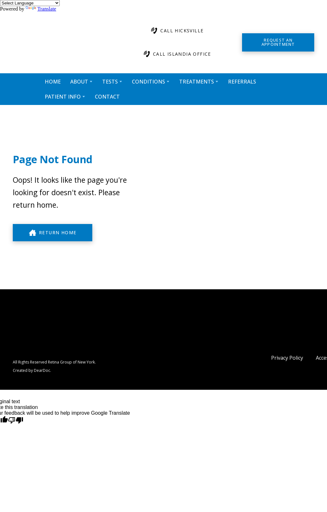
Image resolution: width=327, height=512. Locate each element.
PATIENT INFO (63, 96)
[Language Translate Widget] (30, 3)
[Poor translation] (15, 420)
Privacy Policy (287, 357)
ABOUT (79, 81)
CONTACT (107, 96)
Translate (41, 9)
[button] (176, 30)
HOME (53, 81)
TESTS (110, 81)
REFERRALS (242, 81)
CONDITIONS (148, 81)
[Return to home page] (62, 42)
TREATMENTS (196, 81)
